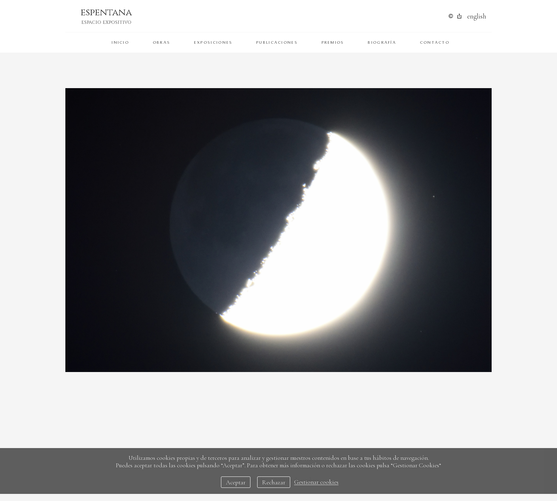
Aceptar (235, 482)
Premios (332, 42)
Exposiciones (213, 42)
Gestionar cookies (316, 482)
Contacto (434, 42)
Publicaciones (277, 42)
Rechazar (273, 482)
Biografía (382, 42)
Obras (162, 42)
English (476, 16)
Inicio (120, 42)
